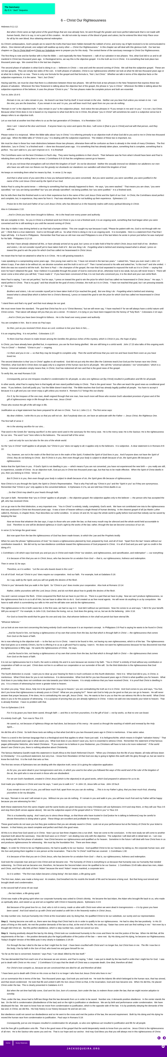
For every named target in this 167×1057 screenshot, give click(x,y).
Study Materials (21, 1043)
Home (8, 1043)
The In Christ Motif (22, 50)
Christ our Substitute (45, 50)
